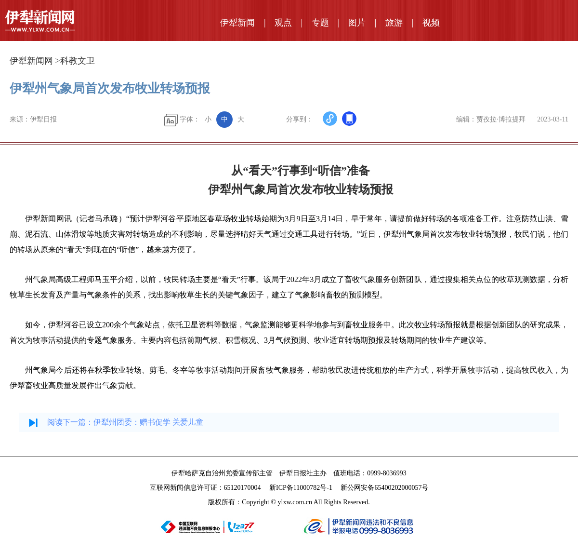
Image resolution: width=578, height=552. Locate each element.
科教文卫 (77, 61)
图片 (357, 22)
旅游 (394, 22)
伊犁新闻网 (31, 61)
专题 (320, 22)
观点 (283, 22)
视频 (431, 22)
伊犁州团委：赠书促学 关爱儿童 (148, 422)
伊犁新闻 (237, 22)
